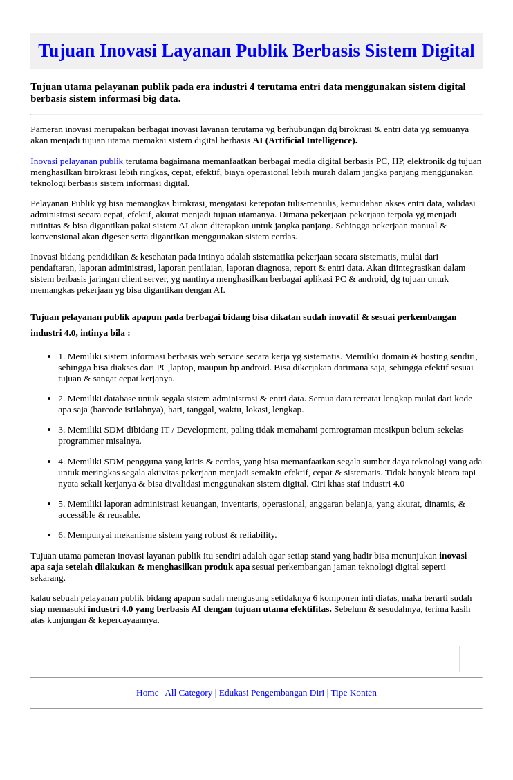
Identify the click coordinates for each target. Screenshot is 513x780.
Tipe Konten (353, 692)
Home (147, 692)
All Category (188, 692)
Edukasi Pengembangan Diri (272, 692)
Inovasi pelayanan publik (77, 161)
